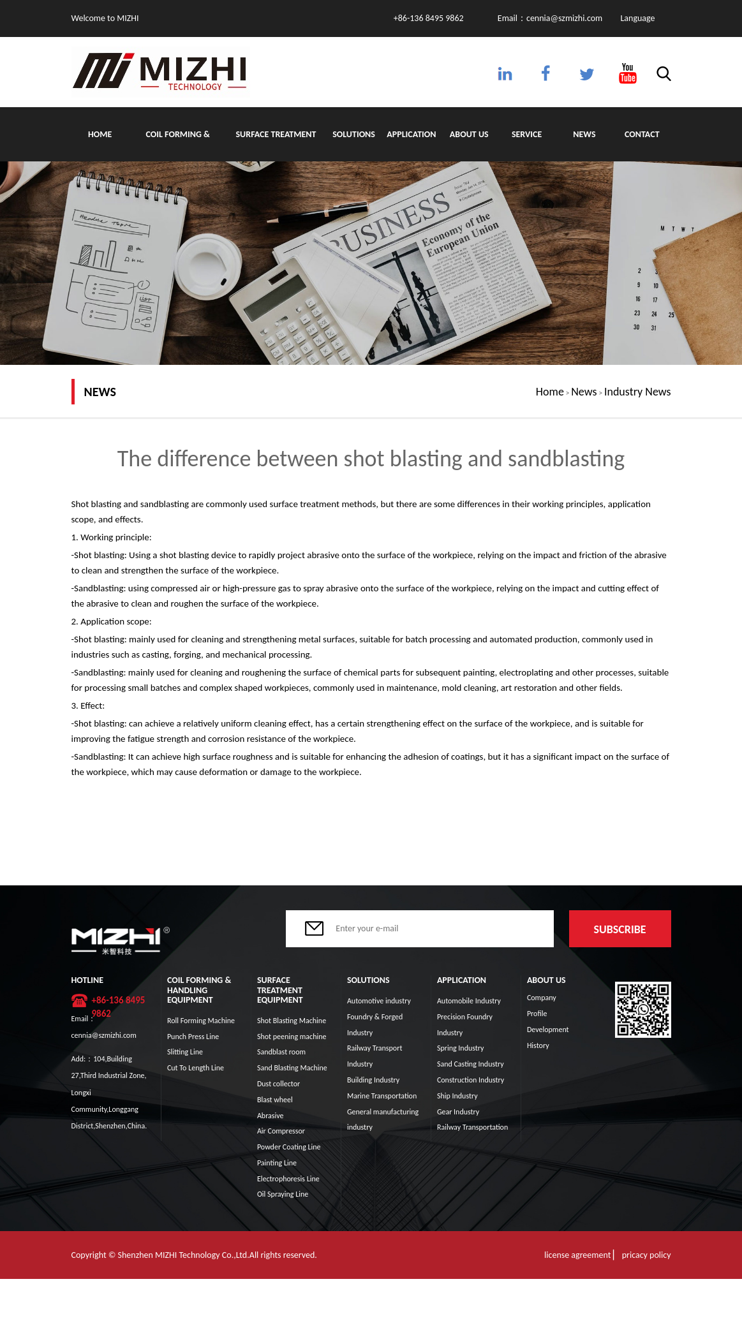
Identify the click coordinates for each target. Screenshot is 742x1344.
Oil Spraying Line (282, 1194)
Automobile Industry (469, 1000)
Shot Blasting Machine (291, 1020)
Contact (642, 134)
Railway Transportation (472, 1127)
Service (527, 134)
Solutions (353, 134)
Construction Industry (470, 1079)
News (584, 134)
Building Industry (373, 1079)
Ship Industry (457, 1095)
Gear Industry (458, 1111)
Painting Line (277, 1162)
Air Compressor (281, 1130)
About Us (469, 134)
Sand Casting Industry (470, 1064)
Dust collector (278, 1083)
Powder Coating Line (289, 1146)
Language (637, 18)
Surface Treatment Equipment (276, 145)
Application (411, 134)
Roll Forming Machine (201, 1020)
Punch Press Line (193, 1036)
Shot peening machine (292, 1036)
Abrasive (270, 1115)
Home (100, 134)
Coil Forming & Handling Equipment (178, 145)
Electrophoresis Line (288, 1178)
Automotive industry (379, 1000)
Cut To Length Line (195, 1067)
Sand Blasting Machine (292, 1067)
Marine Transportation (382, 1095)
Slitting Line (185, 1051)
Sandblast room (281, 1051)
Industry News (637, 392)
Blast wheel (275, 1099)
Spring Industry (460, 1048)
